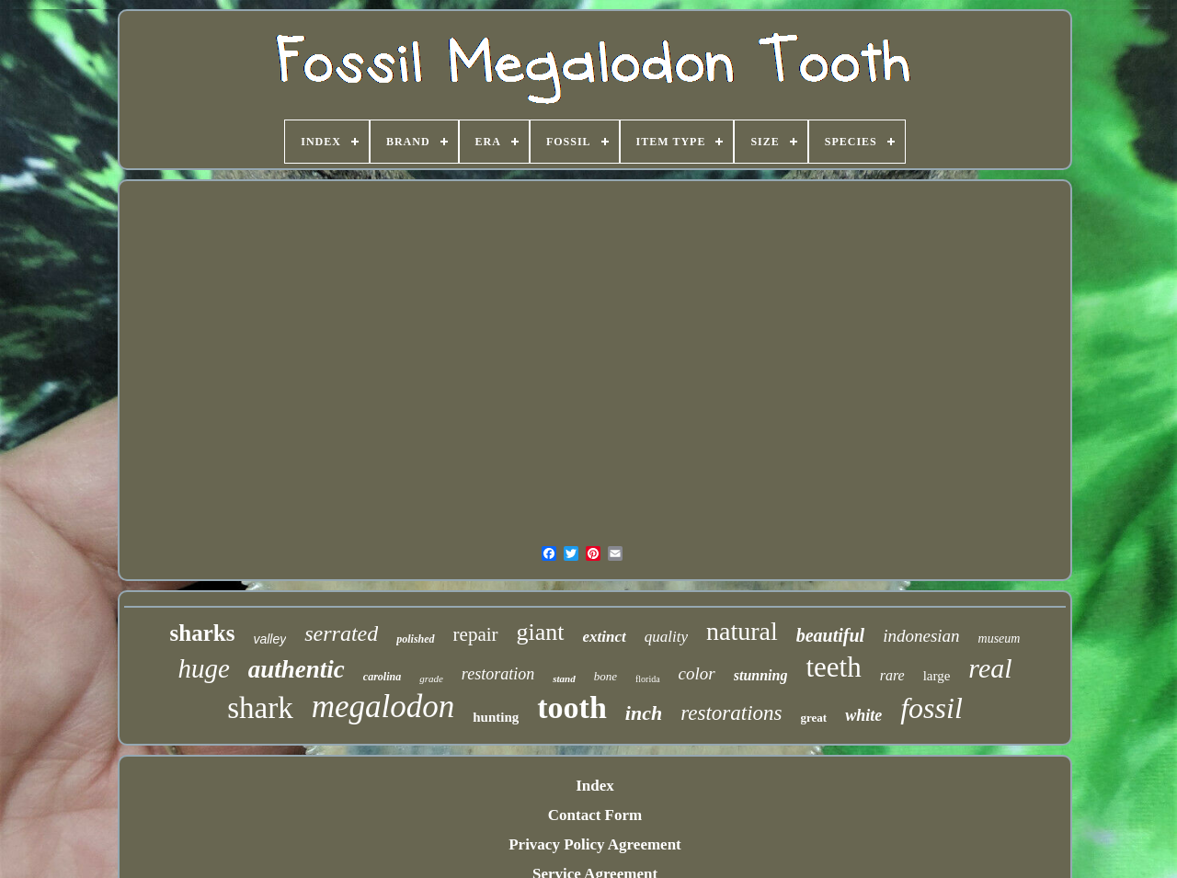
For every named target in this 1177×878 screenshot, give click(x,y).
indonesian (921, 635)
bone (605, 676)
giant (541, 632)
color (697, 673)
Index (595, 785)
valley (269, 639)
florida (647, 679)
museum (999, 638)
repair (475, 634)
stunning (761, 675)
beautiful (830, 635)
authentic (296, 669)
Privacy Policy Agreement (595, 844)
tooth (572, 707)
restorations (731, 712)
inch (643, 712)
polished (415, 639)
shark (259, 707)
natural (742, 631)
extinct (604, 636)
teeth (833, 667)
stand (564, 678)
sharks (202, 633)
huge (203, 668)
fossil (931, 707)
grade (431, 678)
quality (666, 636)
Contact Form (595, 815)
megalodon (383, 706)
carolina (382, 676)
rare (892, 675)
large (937, 675)
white (863, 715)
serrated (341, 633)
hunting (496, 717)
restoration (498, 674)
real (989, 668)
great (814, 717)
